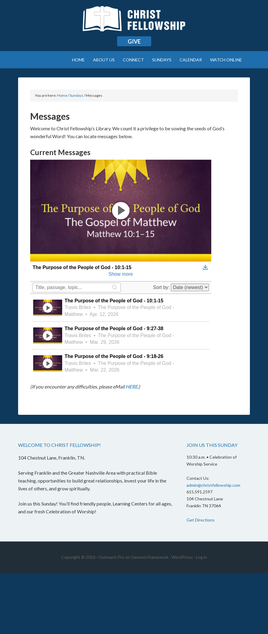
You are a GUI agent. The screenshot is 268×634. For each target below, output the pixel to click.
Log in (201, 557)
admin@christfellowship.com (213, 485)
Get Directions (201, 519)
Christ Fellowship (133, 21)
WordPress (182, 557)
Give (134, 41)
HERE (132, 386)
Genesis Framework (149, 557)
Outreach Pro (111, 557)
